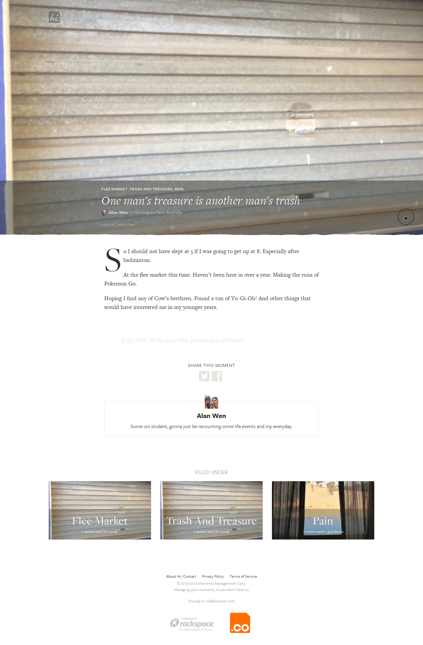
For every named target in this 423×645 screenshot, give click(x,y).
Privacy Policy (213, 576)
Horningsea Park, (158, 212)
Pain (179, 189)
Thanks (287, 341)
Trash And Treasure (151, 189)
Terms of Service (243, 576)
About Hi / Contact (181, 576)
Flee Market (114, 189)
